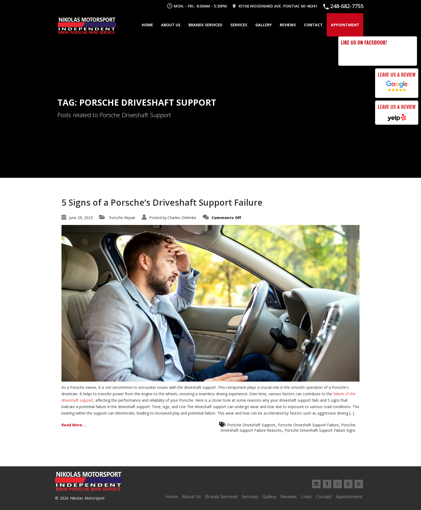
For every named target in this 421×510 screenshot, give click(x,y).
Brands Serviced (205, 24)
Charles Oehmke (182, 217)
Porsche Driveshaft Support (251, 424)
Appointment (345, 24)
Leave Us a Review (397, 74)
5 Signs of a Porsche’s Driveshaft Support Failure (162, 202)
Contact (313, 24)
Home (147, 24)
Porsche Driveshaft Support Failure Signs (320, 430)
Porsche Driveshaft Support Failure (308, 424)
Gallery (263, 24)
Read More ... (73, 424)
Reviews (288, 24)
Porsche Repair (122, 217)
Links (306, 497)
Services (238, 24)
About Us (170, 24)
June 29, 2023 (81, 217)
